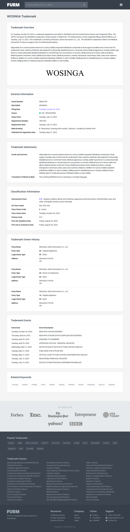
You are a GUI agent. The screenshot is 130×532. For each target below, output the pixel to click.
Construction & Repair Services (19, 479)
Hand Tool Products (15, 500)
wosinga (15, 385)
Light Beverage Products (56, 476)
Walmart (40, 449)
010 (40, 199)
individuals (91, 385)
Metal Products (52, 492)
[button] (121, 4)
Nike (21, 449)
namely (80, 385)
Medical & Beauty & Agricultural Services (62, 486)
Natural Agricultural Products (57, 497)
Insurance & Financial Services (58, 465)
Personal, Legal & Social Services (98, 468)
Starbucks (11, 449)
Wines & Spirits (92, 497)
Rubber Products (92, 479)
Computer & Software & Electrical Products (23, 473)
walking (61, 385)
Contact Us (111, 520)
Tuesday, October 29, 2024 (49, 109)
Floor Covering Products (16, 494)
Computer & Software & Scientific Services (23, 476)
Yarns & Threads (92, 500)
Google (76, 443)
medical (25, 385)
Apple (20, 443)
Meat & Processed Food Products (59, 484)
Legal (76, 520)
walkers (52, 385)
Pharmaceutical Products (96, 471)
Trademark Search (58, 515)
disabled (71, 385)
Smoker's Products (93, 481)
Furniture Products (14, 497)
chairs (43, 385)
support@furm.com (115, 518)
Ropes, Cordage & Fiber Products (99, 476)
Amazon (11, 443)
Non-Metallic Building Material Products (61, 500)
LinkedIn (94, 520)
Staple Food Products (94, 484)
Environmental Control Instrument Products (24, 486)
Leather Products (53, 473)
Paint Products (92, 463)
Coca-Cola (55, 443)
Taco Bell (30, 449)
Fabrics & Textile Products (17, 489)
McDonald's (95, 443)
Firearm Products (14, 492)
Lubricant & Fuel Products (56, 479)
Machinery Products (54, 481)
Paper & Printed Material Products (99, 465)
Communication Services (16, 471)
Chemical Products (14, 465)
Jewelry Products (53, 468)
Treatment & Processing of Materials (100, 492)
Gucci (85, 443)
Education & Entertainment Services (21, 484)
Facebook (66, 443)
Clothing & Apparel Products (18, 468)
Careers (77, 518)
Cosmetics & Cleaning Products (19, 481)
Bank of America (32, 443)
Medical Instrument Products (57, 489)
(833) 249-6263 (113, 515)
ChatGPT (45, 443)
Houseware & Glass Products (57, 463)
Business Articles (57, 520)
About (76, 515)
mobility (34, 385)
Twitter (94, 515)
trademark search (21, 516)
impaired (111, 385)
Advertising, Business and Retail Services (23, 463)
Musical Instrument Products (57, 494)
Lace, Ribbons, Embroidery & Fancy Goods (62, 471)
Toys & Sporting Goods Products (98, 486)
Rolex (115, 443)
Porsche (106, 443)
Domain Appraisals (58, 518)
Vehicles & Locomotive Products (98, 494)
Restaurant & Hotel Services (97, 473)
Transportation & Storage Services (99, 489)
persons (102, 385)
